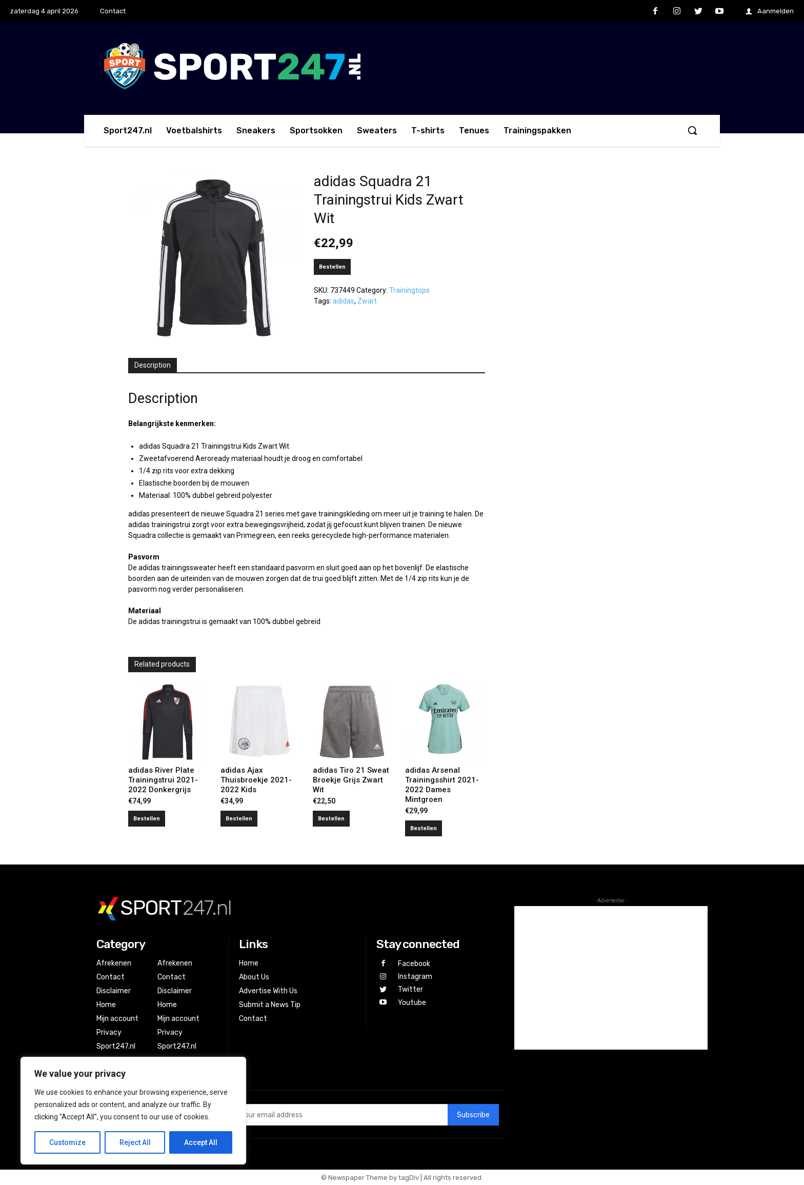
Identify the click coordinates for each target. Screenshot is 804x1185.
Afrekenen (113, 963)
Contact (110, 977)
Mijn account (117, 1018)
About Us (254, 977)
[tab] (152, 365)
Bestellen (332, 267)
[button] (692, 130)
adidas (343, 301)
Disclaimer (113, 991)
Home (106, 1004)
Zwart (367, 301)
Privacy (109, 1032)
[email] (340, 1115)
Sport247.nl (115, 1046)
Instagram (415, 976)
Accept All (200, 1142)
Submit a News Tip (269, 1004)
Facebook (414, 963)
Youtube (412, 1002)
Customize (67, 1142)
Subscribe (473, 1115)
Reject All (135, 1142)
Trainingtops (409, 290)
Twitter (410, 989)
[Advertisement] (611, 978)
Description (152, 365)
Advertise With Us (268, 991)
